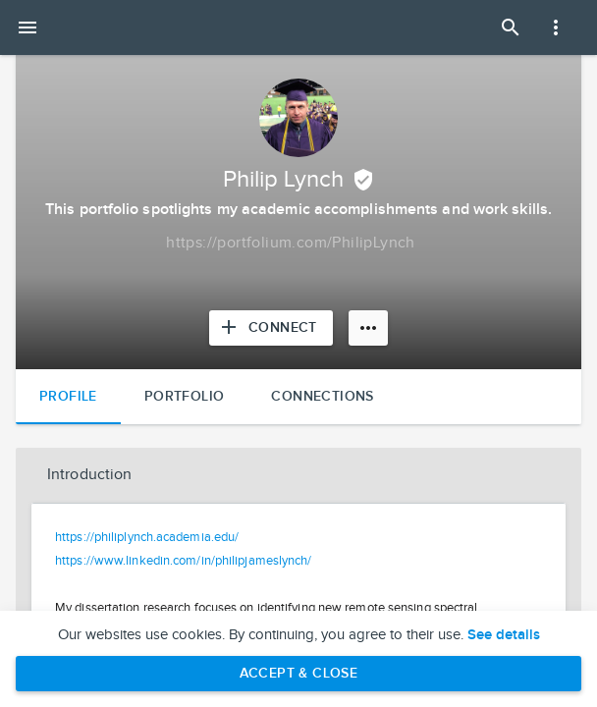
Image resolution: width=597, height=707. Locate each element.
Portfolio (184, 396)
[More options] (368, 328)
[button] (298, 475)
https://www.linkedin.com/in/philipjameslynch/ (183, 561)
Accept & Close (299, 673)
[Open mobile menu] (27, 27)
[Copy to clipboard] (290, 243)
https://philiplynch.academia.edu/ (147, 537)
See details (503, 635)
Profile (68, 396)
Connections (322, 396)
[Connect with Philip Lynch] (271, 328)
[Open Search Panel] (510, 27)
